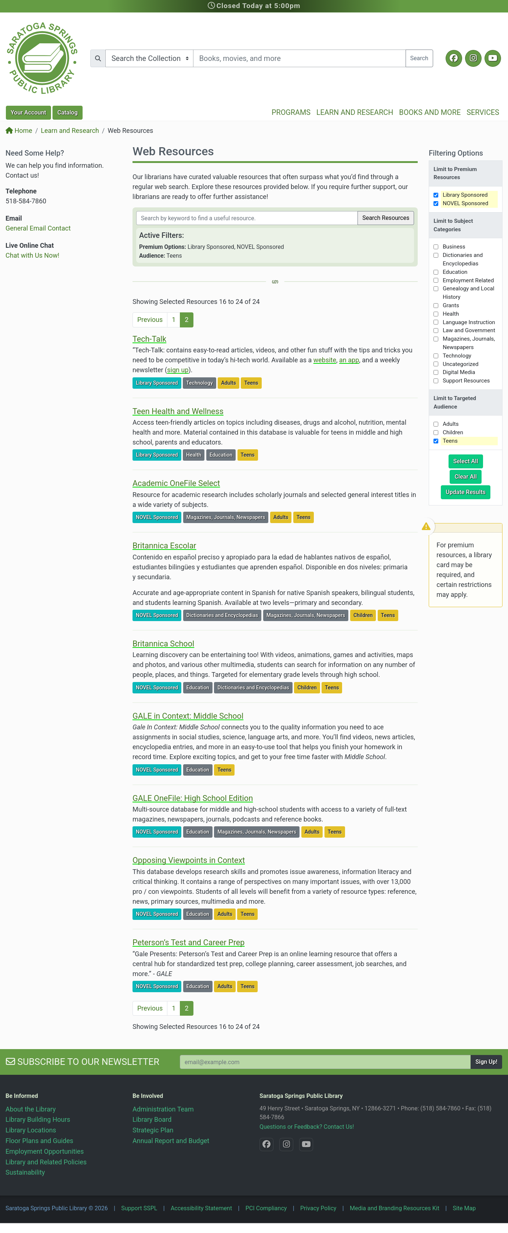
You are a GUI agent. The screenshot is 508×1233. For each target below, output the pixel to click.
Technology (201, 382)
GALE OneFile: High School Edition (193, 798)
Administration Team (163, 1109)
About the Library (31, 1109)
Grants (451, 305)
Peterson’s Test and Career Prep (188, 942)
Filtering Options (456, 153)
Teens (252, 382)
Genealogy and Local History (468, 292)
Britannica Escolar (164, 545)
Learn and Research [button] (354, 112)
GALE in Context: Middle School (188, 716)
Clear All (468, 476)
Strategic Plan (153, 1130)
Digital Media (459, 372)
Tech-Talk (149, 339)
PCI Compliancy (266, 1208)
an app (349, 360)
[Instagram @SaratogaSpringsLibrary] (473, 58)
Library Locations (31, 1130)
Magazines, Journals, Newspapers (227, 516)
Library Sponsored (158, 382)
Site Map (464, 1208)
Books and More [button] (430, 112)
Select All (468, 461)
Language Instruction (469, 322)
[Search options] (149, 58)
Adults (230, 382)
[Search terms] (299, 58)
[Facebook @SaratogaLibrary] (454, 58)
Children (364, 614)
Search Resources (385, 217)
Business (454, 246)
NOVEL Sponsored (158, 516)
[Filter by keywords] (247, 218)
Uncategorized (461, 364)
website (324, 360)
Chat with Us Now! (32, 255)
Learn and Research (70, 130)
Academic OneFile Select (176, 483)
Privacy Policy (318, 1208)
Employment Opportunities (45, 1151)
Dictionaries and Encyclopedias (224, 614)
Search (419, 58)
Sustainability (25, 1172)
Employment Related (468, 280)
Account (28, 112)
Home (19, 130)
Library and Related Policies (46, 1162)
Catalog (67, 112)
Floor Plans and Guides (39, 1141)
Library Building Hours (38, 1119)
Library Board (152, 1119)
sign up (177, 370)
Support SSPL (139, 1208)
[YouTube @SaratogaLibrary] (493, 58)
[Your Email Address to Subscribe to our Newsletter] (325, 1062)
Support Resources (466, 380)
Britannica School (163, 643)
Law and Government (469, 330)
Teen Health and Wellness (178, 411)
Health (195, 454)
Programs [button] (291, 112)
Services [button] (483, 112)
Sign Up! (486, 1061)
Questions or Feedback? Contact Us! (307, 1126)
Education (222, 454)
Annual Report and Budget (171, 1141)
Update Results (468, 491)
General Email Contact (38, 228)
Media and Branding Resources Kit (394, 1208)
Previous (150, 319)
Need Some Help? (35, 153)
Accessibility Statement (201, 1208)
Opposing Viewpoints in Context (189, 860)
